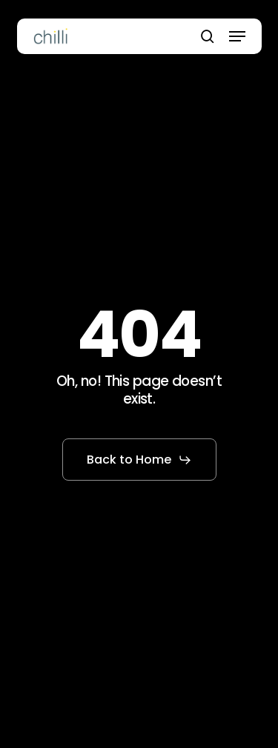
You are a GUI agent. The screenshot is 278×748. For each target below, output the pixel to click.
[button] (237, 36)
